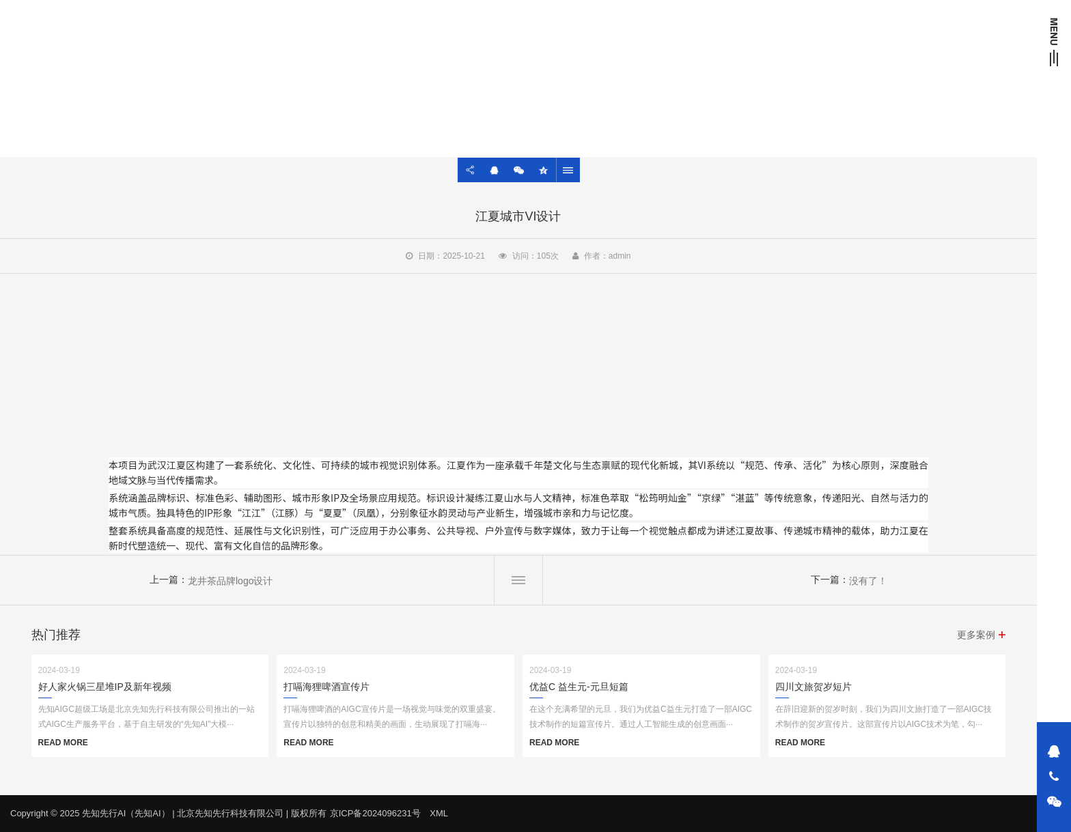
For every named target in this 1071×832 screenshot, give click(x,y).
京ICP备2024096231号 (375, 813)
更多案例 (976, 634)
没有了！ (868, 580)
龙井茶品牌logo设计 (230, 580)
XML (439, 813)
